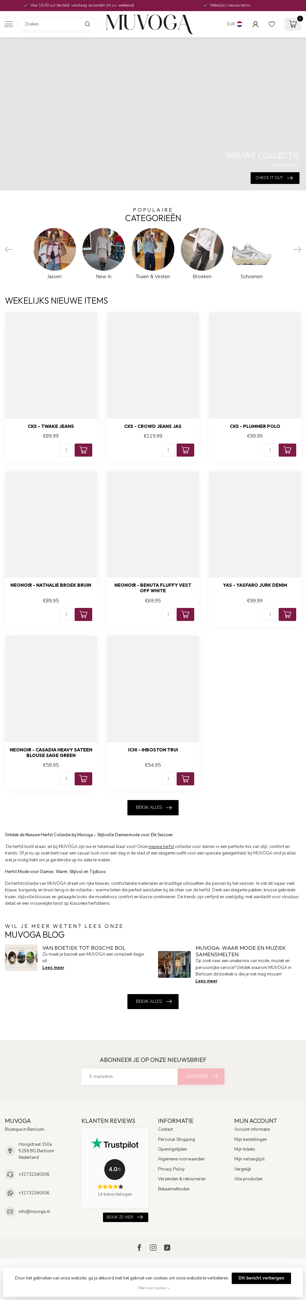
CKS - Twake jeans (51, 426)
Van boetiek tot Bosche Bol (83, 947)
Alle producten (248, 1179)
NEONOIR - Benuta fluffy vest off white (152, 588)
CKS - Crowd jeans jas (153, 426)
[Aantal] (66, 450)
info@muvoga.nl (34, 1212)
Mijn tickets (244, 1149)
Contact (165, 1129)
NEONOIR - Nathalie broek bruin (50, 585)
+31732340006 (34, 1174)
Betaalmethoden (174, 1189)
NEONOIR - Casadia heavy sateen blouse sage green (51, 752)
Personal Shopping (176, 1139)
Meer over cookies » (153, 1288)
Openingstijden (172, 1149)
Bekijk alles (154, 808)
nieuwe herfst (161, 847)
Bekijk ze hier (125, 1217)
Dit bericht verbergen (261, 1278)
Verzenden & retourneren (182, 1179)
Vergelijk (242, 1169)
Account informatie (252, 1129)
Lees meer (53, 968)
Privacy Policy (171, 1169)
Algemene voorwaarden (181, 1159)
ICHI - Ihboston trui (153, 750)
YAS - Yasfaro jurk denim (255, 585)
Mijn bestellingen (250, 1139)
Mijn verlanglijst (249, 1159)
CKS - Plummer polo (255, 426)
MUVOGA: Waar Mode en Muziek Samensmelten (241, 951)
